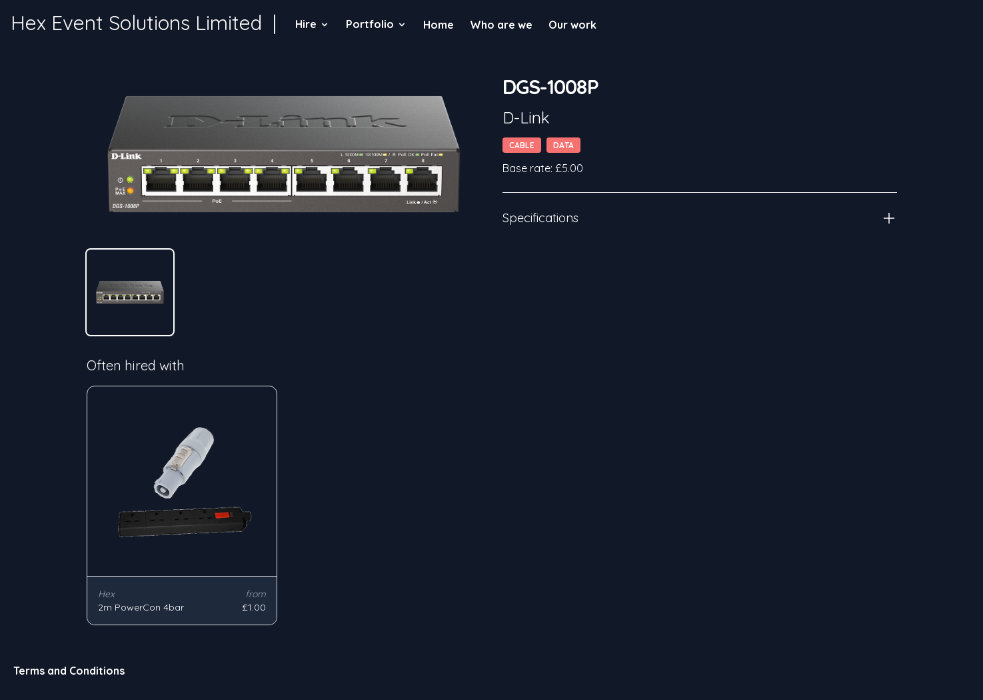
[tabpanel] (284, 154)
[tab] (130, 292)
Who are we (501, 24)
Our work (572, 24)
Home (438, 24)
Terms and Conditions (69, 670)
